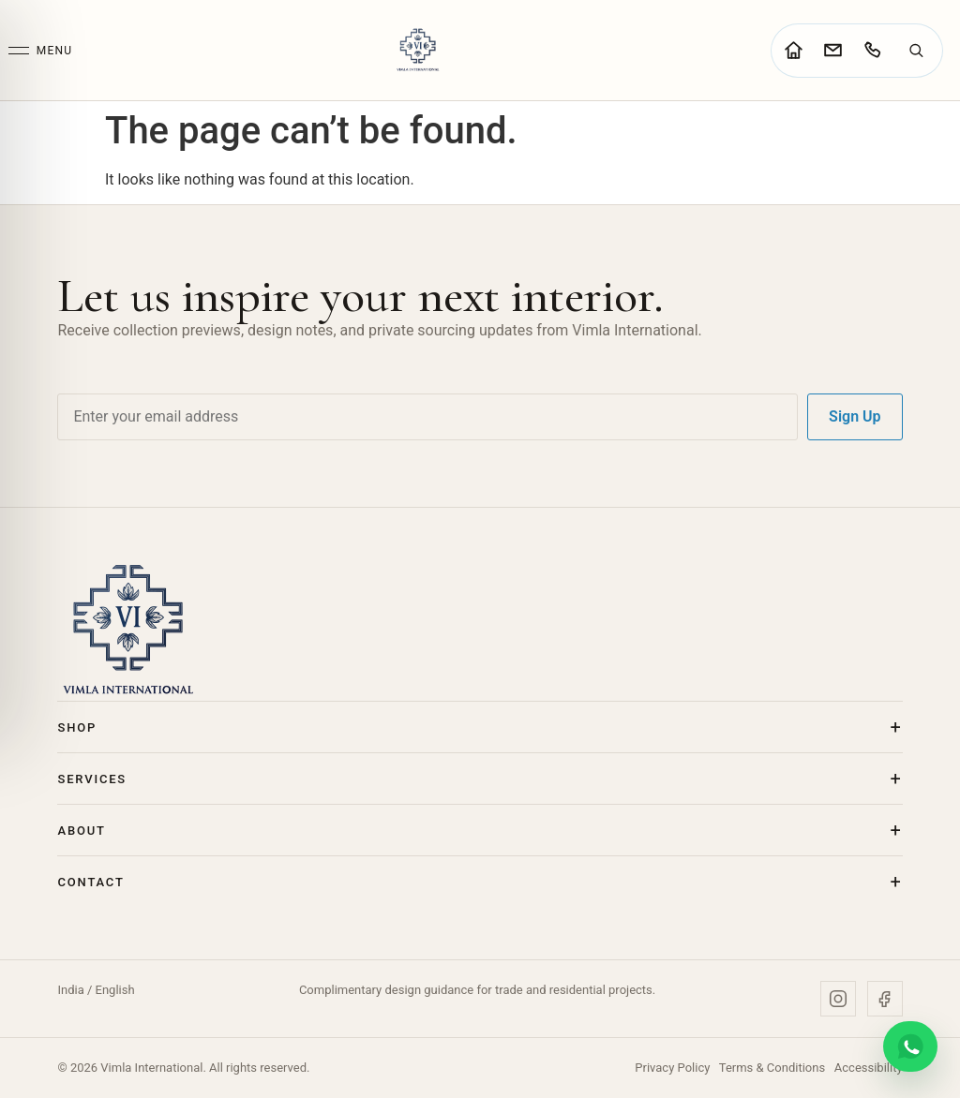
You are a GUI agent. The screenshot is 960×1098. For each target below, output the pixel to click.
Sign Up (854, 416)
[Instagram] (838, 998)
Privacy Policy (672, 1068)
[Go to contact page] (832, 50)
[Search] (915, 50)
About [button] (81, 831)
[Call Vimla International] (872, 50)
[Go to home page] (793, 50)
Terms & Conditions (772, 1068)
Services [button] (92, 779)
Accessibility (868, 1068)
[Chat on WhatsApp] (910, 1046)
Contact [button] (90, 882)
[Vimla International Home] (417, 50)
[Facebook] (885, 998)
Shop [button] (77, 727)
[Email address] (427, 416)
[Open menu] (40, 50)
